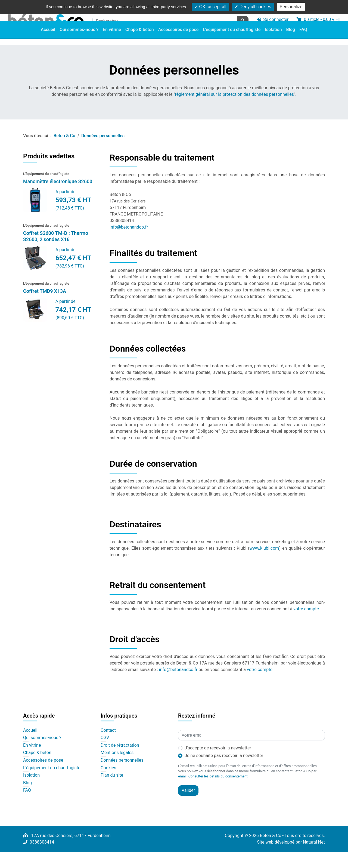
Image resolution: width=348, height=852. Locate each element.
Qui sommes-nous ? (79, 36)
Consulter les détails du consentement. (218, 776)
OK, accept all (210, 6)
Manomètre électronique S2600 (57, 181)
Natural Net (314, 842)
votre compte (306, 608)
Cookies (108, 767)
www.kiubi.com (264, 548)
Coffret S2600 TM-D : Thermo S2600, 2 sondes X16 (55, 236)
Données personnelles (122, 760)
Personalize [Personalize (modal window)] (291, 6)
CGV (105, 737)
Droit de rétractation (120, 745)
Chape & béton (139, 36)
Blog (290, 36)
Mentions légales (117, 752)
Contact (108, 730)
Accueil (48, 36)
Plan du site (112, 775)
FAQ (303, 36)
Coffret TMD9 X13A (44, 291)
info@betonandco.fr (129, 227)
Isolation (273, 36)
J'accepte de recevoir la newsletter (218, 748)
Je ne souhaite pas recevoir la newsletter (224, 755)
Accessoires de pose (178, 36)
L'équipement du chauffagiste (231, 36)
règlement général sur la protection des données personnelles (234, 94)
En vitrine (112, 36)
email (182, 776)
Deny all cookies (253, 6)
